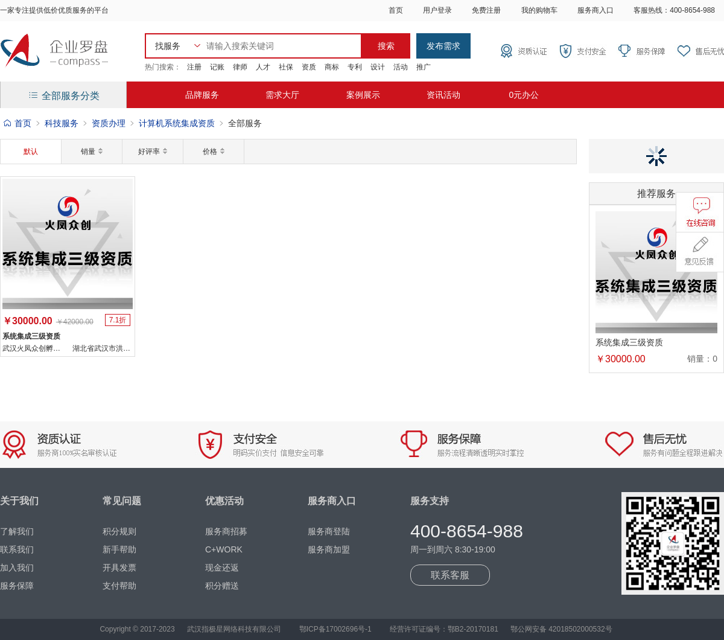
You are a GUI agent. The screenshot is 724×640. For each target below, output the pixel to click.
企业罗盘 (54, 51)
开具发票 (119, 567)
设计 (377, 67)
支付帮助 (119, 585)
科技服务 (61, 123)
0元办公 (524, 95)
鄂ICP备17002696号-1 (335, 629)
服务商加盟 (329, 549)
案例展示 (363, 95)
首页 (396, 10)
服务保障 (17, 585)
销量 (92, 151)
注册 (194, 67)
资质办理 (108, 123)
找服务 (167, 46)
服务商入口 (595, 10)
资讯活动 (443, 95)
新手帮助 (119, 549)
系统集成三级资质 (31, 336)
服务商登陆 (329, 531)
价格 (213, 151)
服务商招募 (226, 531)
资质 (309, 67)
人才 (263, 67)
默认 (31, 151)
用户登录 (437, 10)
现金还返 (222, 567)
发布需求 (443, 46)
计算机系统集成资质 (177, 123)
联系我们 (17, 549)
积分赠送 (222, 585)
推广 (423, 67)
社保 (286, 67)
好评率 (152, 151)
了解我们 (17, 531)
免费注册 (486, 10)
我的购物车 (539, 10)
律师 (240, 67)
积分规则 (119, 531)
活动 (400, 67)
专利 (355, 67)
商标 (332, 67)
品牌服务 (202, 95)
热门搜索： (163, 67)
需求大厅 (282, 95)
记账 (217, 67)
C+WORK (224, 549)
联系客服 (450, 575)
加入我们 (17, 567)
